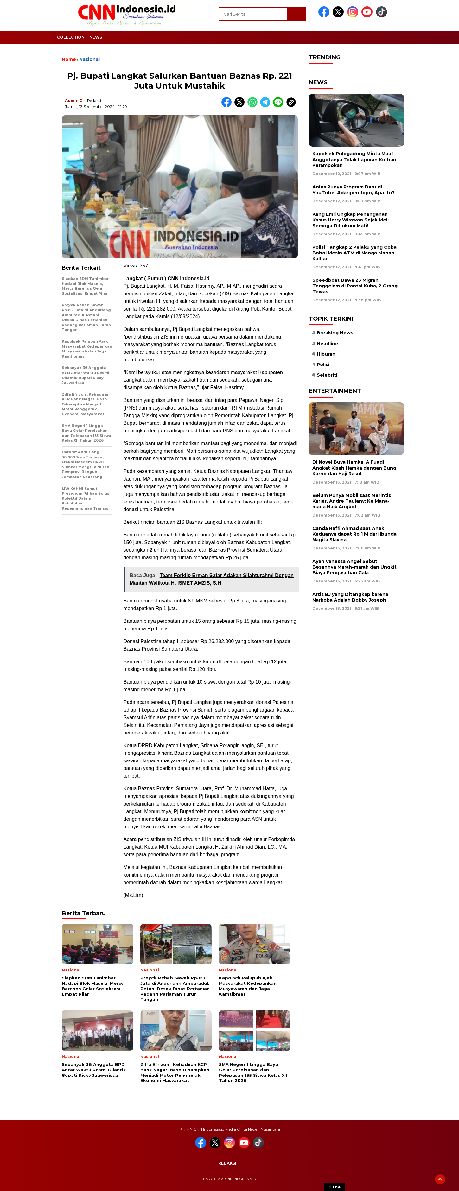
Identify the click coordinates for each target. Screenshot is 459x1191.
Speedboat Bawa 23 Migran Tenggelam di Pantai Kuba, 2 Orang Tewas (355, 285)
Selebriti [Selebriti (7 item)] (327, 375)
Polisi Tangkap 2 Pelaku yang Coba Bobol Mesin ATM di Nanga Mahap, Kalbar (354, 252)
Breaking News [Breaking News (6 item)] (335, 333)
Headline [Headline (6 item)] (327, 343)
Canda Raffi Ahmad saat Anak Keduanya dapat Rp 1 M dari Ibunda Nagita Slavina (354, 534)
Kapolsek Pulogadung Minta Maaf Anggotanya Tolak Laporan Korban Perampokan (354, 159)
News (95, 37)
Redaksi (227, 1163)
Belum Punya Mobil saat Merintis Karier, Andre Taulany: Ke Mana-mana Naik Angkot (351, 501)
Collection (71, 37)
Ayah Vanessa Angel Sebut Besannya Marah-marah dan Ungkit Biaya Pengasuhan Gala (354, 567)
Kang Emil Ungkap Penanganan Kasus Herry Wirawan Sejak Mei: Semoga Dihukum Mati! (350, 219)
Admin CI (74, 100)
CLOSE (335, 1187)
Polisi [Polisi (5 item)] (323, 364)
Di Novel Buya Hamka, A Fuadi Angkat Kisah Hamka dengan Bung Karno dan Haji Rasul (354, 467)
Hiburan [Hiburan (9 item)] (326, 354)
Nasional (89, 59)
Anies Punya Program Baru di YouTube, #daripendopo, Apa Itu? (353, 189)
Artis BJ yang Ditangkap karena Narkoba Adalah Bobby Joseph (350, 597)
